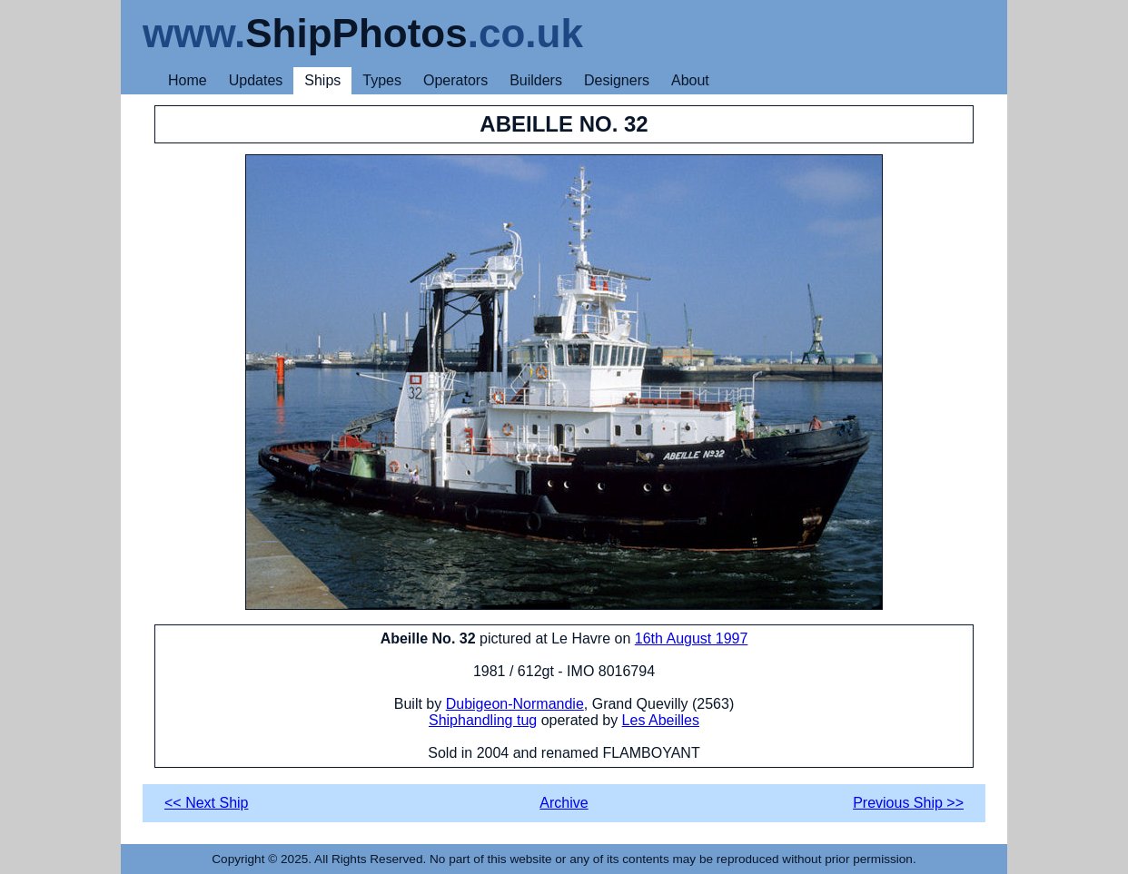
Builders (536, 80)
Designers (616, 80)
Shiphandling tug (483, 720)
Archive (563, 802)
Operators (455, 80)
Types (381, 80)
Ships (322, 80)
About (690, 80)
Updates (256, 80)
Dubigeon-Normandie (515, 704)
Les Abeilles (660, 720)
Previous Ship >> (908, 802)
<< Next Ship (206, 802)
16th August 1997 (691, 638)
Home (187, 80)
